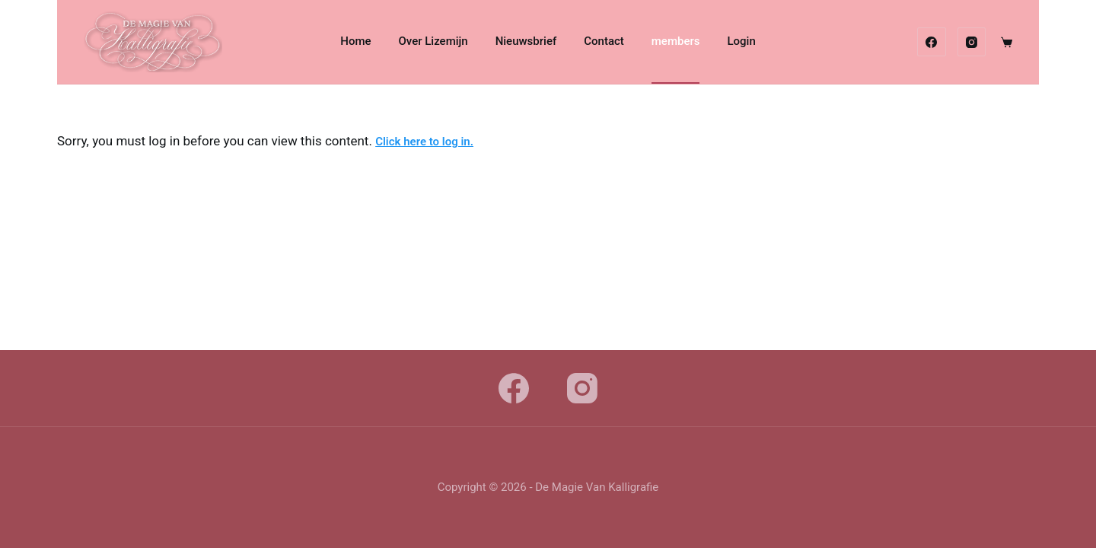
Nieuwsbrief (526, 41)
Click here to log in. (424, 141)
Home (355, 41)
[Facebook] (931, 41)
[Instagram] (971, 41)
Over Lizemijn (433, 41)
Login (741, 41)
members (676, 41)
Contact (604, 41)
